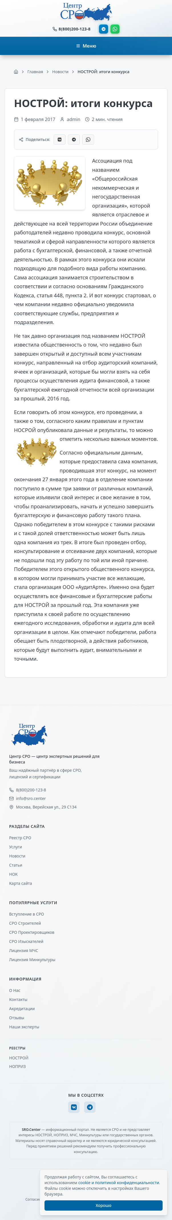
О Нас (14, 990)
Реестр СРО (20, 837)
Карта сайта (20, 883)
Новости (17, 856)
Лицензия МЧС (23, 950)
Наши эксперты (24, 1026)
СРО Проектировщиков (31, 932)
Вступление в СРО (26, 914)
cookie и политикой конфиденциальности (118, 1182)
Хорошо (104, 1205)
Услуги (15, 847)
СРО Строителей (25, 923)
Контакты (18, 999)
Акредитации (22, 1008)
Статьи (15, 865)
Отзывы (16, 1017)
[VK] (74, 1107)
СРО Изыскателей (26, 941)
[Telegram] (90, 1107)
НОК (13, 874)
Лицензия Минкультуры (32, 959)
